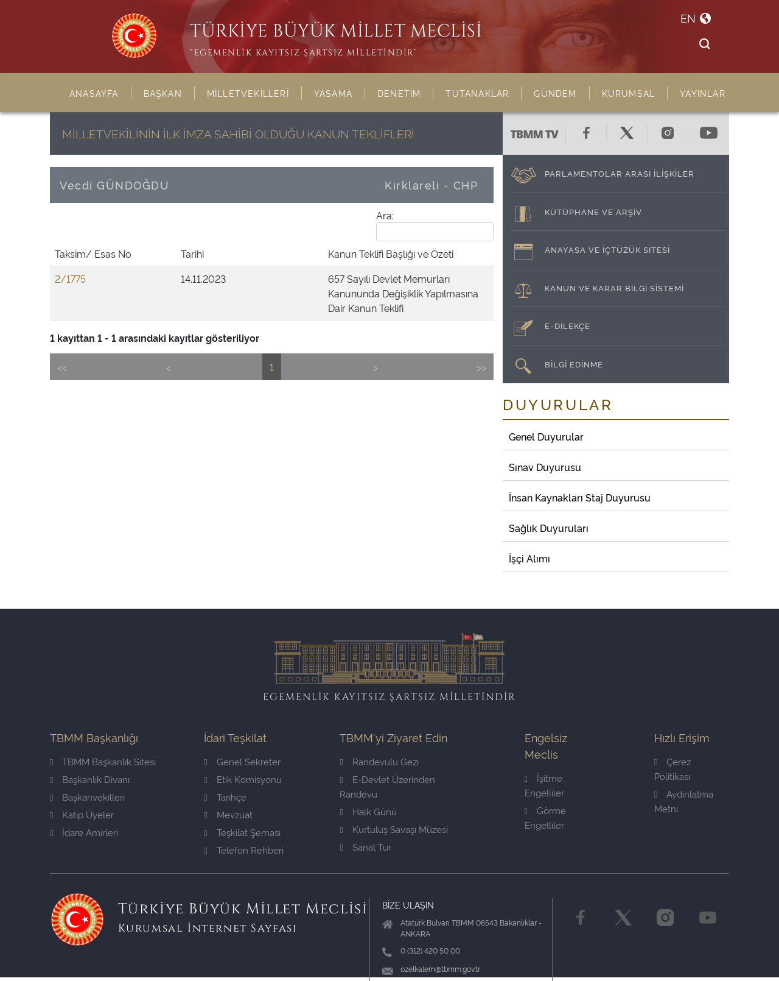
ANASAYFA (94, 93)
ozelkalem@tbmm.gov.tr (440, 968)
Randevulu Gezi (379, 761)
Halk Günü (368, 811)
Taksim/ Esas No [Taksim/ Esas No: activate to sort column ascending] (73, 261)
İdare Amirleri (84, 832)
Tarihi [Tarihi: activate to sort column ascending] (121, 268)
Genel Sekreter (242, 761)
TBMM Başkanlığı (94, 737)
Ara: (435, 224)
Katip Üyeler (82, 814)
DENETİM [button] (399, 93)
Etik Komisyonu (242, 779)
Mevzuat (228, 814)
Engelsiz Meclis (546, 745)
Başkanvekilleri (87, 796)
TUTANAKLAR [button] (477, 93)
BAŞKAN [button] (163, 93)
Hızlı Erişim (682, 737)
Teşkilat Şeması (242, 832)
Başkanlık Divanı (90, 779)
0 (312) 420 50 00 (430, 950)
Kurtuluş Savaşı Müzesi (393, 829)
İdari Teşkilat (235, 737)
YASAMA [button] (333, 93)
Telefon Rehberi (243, 849)
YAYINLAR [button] (702, 93)
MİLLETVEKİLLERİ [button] (248, 93)
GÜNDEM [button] (555, 93)
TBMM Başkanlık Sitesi (103, 761)
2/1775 (70, 293)
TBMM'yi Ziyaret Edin (393, 737)
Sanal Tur (365, 846)
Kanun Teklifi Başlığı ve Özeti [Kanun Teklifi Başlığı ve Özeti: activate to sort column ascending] (230, 268)
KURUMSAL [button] (628, 93)
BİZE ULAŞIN (408, 904)
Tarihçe (225, 796)
